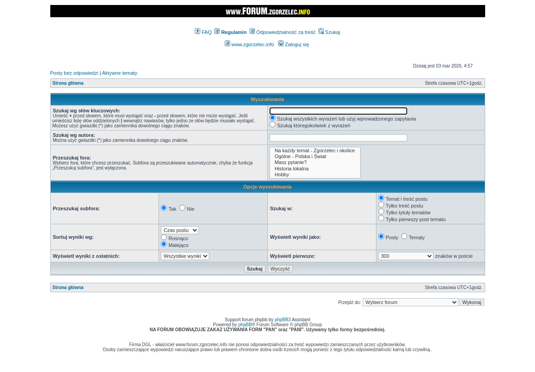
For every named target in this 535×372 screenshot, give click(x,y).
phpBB (245, 324)
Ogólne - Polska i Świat (315, 156)
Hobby (315, 175)
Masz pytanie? (315, 162)
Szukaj (329, 32)
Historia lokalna (315, 169)
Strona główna (68, 83)
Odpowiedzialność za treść (283, 32)
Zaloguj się (293, 44)
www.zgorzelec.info (249, 44)
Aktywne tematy (119, 73)
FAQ (203, 32)
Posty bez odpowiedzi (74, 73)
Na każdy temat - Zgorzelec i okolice (315, 151)
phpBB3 (283, 319)
